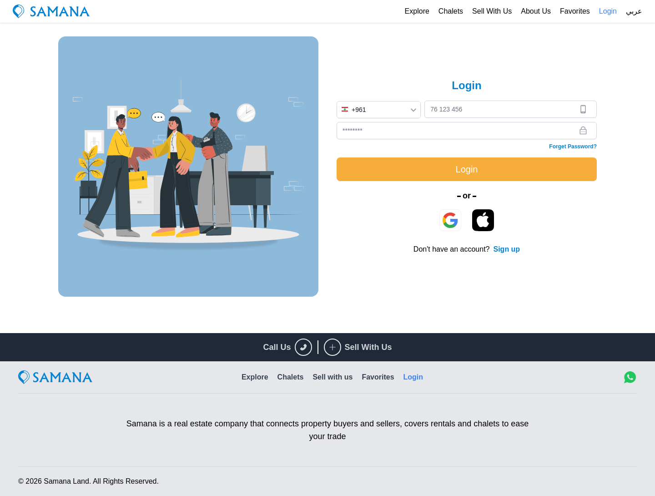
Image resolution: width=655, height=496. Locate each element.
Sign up (506, 249)
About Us (536, 11)
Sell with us (492, 11)
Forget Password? (573, 146)
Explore (417, 11)
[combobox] (378, 109)
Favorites (575, 11)
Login (608, 11)
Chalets (450, 11)
